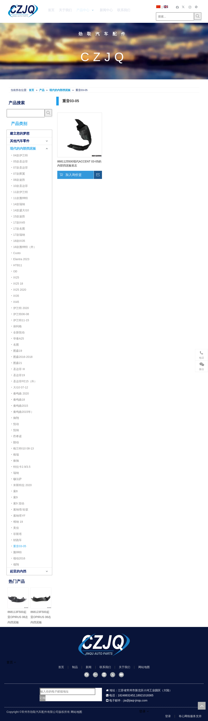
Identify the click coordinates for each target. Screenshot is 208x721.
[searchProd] (26, 113)
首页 (61, 667)
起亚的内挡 (18, 571)
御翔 (16, 418)
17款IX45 (19, 222)
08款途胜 (19, 179)
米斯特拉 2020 (22, 485)
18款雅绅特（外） (24, 247)
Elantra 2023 (21, 259)
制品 (75, 667)
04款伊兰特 (20, 155)
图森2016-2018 (22, 356)
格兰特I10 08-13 (23, 448)
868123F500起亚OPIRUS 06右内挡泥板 (40, 617)
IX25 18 (18, 283)
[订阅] (43, 698)
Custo (17, 253)
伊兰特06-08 (21, 314)
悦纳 (16, 430)
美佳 (16, 527)
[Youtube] (121, 674)
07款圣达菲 (20, 167)
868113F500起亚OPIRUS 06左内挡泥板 (18, 617)
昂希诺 (17, 436)
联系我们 (105, 667)
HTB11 (17, 265)
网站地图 (144, 667)
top (202, 706)
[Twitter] (183, 7)
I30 (15, 271)
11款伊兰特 (20, 192)
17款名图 (19, 228)
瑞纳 (16, 472)
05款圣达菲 (20, 161)
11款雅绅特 (20, 198)
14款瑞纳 (19, 204)
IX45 (16, 302)
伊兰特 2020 (21, 308)
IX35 (16, 295)
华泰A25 (18, 338)
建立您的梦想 (19, 133)
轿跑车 (17, 540)
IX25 (16, 277)
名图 (16, 344)
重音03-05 (19, 546)
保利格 (17, 326)
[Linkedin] (104, 674)
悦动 (16, 424)
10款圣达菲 (20, 185)
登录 (168, 716)
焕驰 (16, 460)
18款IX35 (19, 240)
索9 (15, 497)
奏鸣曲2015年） (23, 411)
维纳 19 (18, 521)
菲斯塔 (17, 534)
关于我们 (124, 667)
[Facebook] (177, 7)
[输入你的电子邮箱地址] (67, 691)
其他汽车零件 (19, 141)
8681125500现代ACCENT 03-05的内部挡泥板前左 (79, 163)
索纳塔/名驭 (20, 509)
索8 (15, 491)
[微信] (196, 7)
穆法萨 (17, 479)
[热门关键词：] (197, 16)
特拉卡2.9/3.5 (21, 466)
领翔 (16, 564)
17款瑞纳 (19, 234)
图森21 (17, 363)
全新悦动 (19, 332)
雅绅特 (17, 552)
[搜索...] (175, 16)
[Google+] (95, 674)
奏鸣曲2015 (20, 405)
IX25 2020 (19, 289)
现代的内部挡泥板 (23, 148)
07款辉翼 (19, 173)
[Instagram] (190, 7)
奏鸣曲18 (19, 399)
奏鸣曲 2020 (21, 393)
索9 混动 (18, 503)
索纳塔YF (19, 515)
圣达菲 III (19, 369)
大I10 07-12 (20, 387)
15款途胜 (19, 216)
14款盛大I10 (21, 210)
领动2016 (19, 558)
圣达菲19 (19, 375)
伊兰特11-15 (21, 320)
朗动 (16, 442)
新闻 (88, 667)
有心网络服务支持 (190, 716)
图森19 (17, 350)
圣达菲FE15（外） (25, 381)
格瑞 (16, 454)
